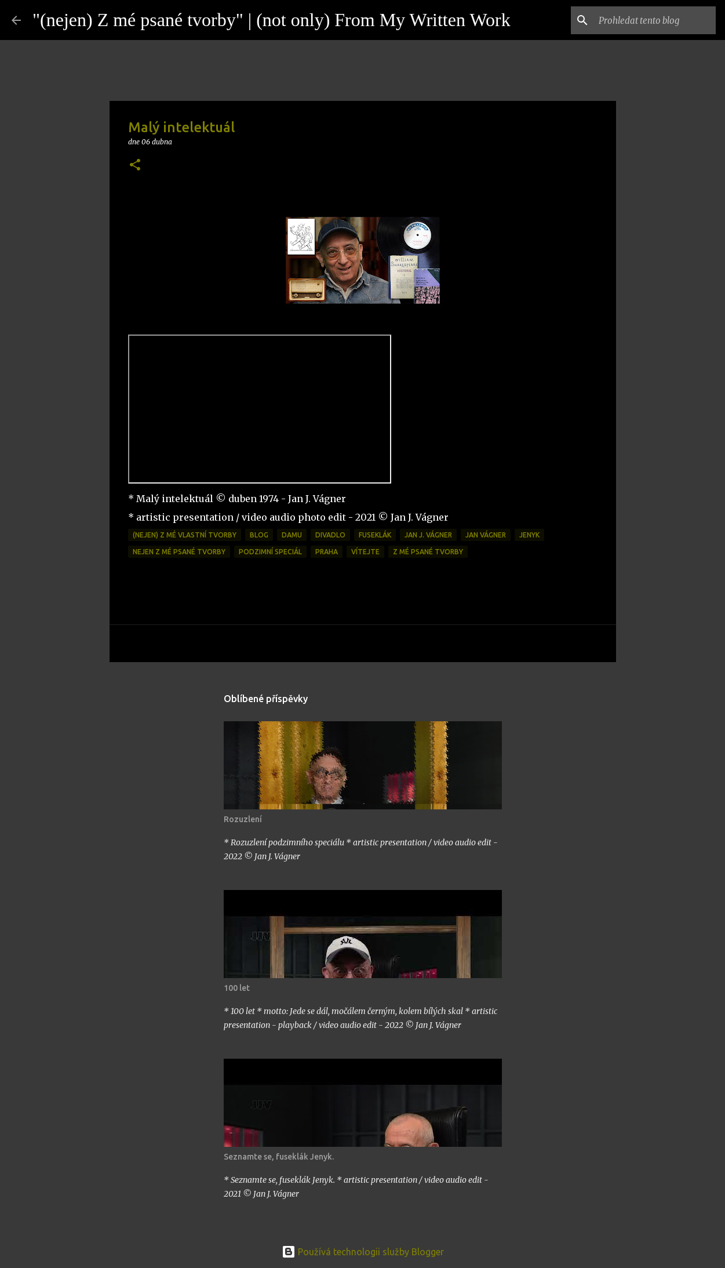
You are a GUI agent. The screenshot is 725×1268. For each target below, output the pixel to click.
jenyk (529, 535)
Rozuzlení (243, 819)
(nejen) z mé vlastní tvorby (184, 535)
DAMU (292, 535)
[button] (135, 165)
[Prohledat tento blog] (655, 20)
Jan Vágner (485, 535)
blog (259, 535)
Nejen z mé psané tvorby (179, 551)
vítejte (365, 551)
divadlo (330, 535)
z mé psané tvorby (428, 551)
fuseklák (375, 535)
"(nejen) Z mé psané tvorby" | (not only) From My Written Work (271, 19)
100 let (237, 988)
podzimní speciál (270, 551)
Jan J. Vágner (428, 535)
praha (326, 551)
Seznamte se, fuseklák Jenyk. (279, 1156)
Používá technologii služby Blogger (363, 1252)
